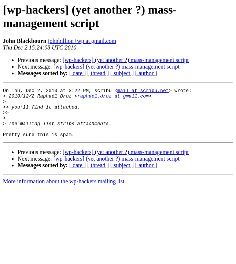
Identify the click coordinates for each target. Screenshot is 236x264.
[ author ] (146, 73)
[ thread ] (98, 73)
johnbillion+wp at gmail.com (82, 41)
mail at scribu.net (143, 91)
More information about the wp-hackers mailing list (63, 191)
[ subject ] (122, 73)
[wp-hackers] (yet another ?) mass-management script (126, 60)
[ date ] (77, 73)
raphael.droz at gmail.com (113, 98)
